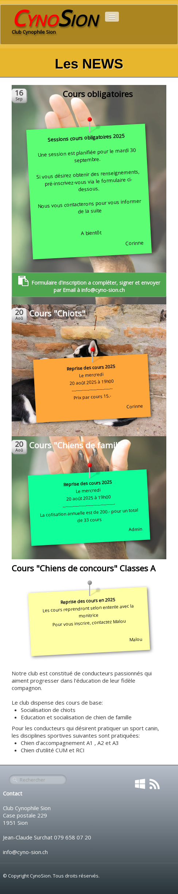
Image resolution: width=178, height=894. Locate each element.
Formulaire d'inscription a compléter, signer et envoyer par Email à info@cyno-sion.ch (89, 284)
